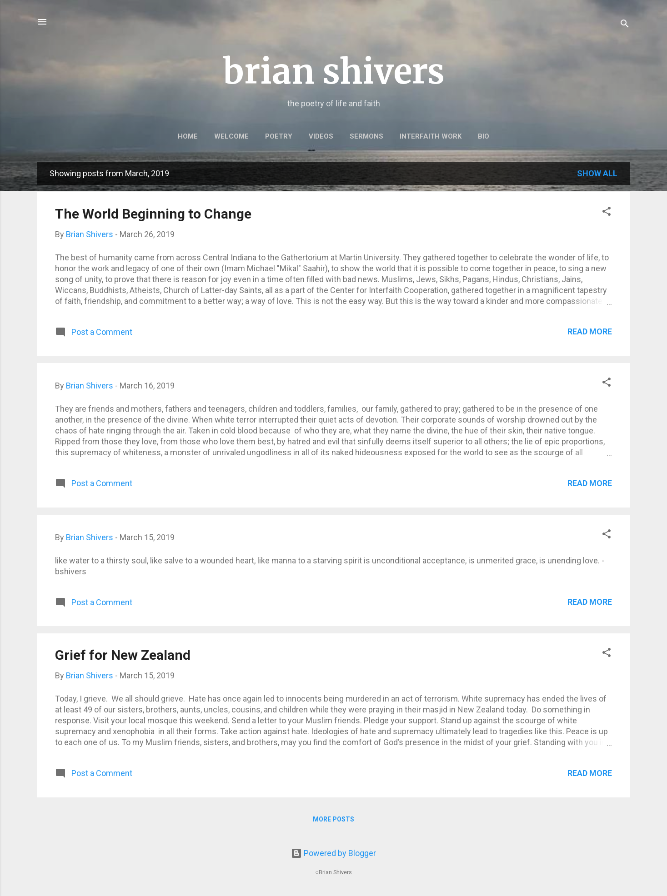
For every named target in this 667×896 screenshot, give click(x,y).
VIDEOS (321, 136)
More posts (333, 819)
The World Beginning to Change (153, 214)
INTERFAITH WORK (430, 136)
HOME (188, 136)
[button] (606, 212)
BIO (483, 136)
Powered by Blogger (333, 853)
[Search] (624, 25)
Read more (589, 331)
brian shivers (334, 71)
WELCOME (231, 136)
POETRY (278, 136)
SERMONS (366, 136)
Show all (597, 173)
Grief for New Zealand (123, 655)
